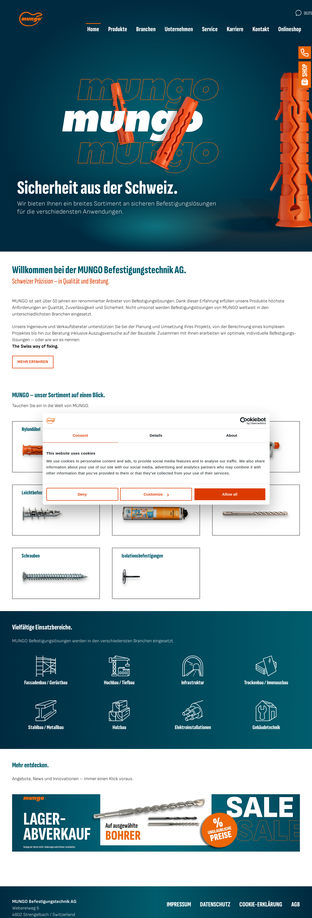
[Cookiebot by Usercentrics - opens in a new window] (244, 421)
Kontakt (255, 30)
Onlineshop (283, 30)
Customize (156, 494)
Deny (82, 494)
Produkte (111, 30)
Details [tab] (156, 435)
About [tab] (231, 435)
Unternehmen (173, 30)
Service (204, 30)
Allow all (230, 494)
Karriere (229, 30)
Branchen (140, 30)
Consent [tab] (80, 435)
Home (87, 30)
